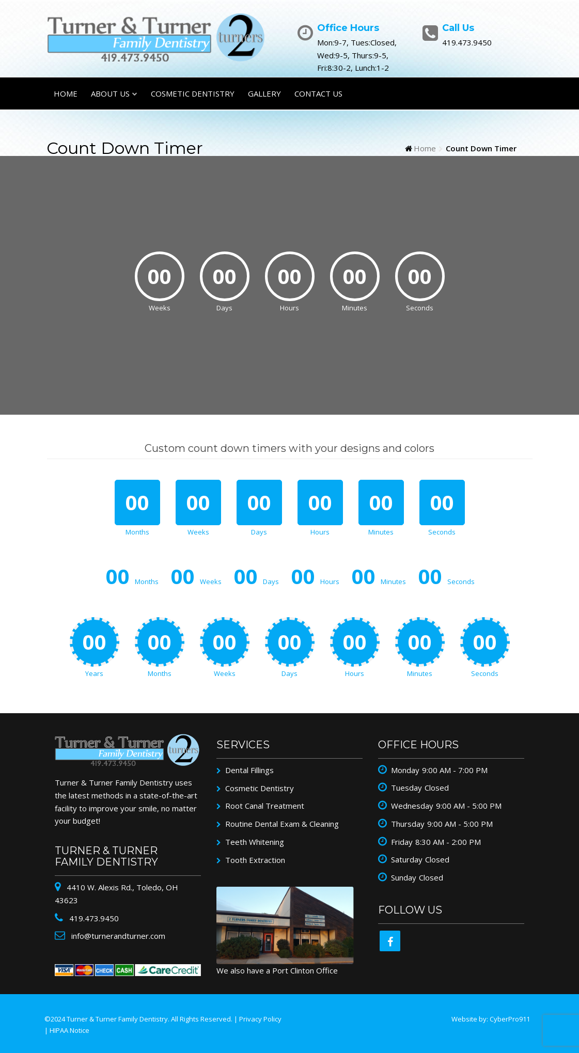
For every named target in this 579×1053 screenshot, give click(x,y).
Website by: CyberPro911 (490, 1019)
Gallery (264, 93)
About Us (110, 93)
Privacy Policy (260, 1019)
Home (65, 93)
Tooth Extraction (255, 860)
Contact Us (318, 93)
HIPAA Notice (69, 1030)
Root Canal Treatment (264, 805)
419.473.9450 (93, 918)
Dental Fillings (249, 770)
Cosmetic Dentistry (192, 93)
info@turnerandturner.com (117, 936)
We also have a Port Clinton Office (277, 970)
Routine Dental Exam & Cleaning (282, 824)
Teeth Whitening (254, 842)
